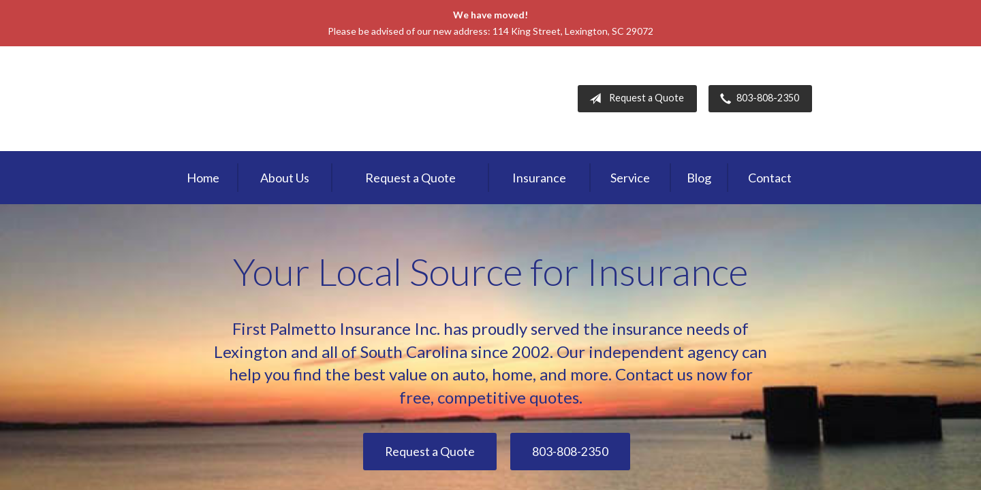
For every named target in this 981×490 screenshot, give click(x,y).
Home (203, 177)
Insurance (539, 177)
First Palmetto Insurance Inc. (284, 98)
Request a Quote (634, 99)
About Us (284, 177)
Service (630, 177)
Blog (699, 177)
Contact (770, 177)
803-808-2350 (757, 99)
